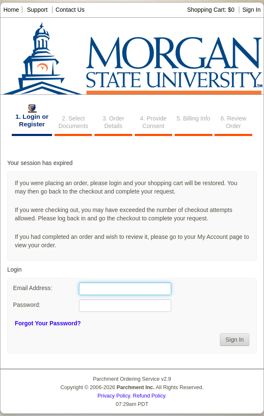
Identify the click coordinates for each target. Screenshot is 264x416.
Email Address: (32, 288)
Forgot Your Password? (48, 323)
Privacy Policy (113, 396)
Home (11, 9)
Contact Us (69, 9)
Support (37, 9)
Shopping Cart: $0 (211, 9)
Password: (26, 304)
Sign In (251, 9)
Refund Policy (149, 396)
